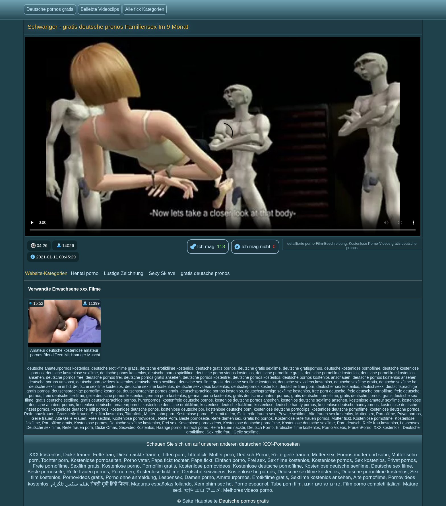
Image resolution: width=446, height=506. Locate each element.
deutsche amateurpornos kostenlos (58, 368)
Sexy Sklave (162, 273)
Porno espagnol (251, 484)
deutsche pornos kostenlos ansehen (384, 377)
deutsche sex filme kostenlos (250, 382)
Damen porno (199, 477)
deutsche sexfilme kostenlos (98, 386)
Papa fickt (201, 460)
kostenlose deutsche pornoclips (281, 409)
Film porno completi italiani (371, 484)
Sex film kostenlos (107, 414)
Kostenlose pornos (90, 423)
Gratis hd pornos (258, 418)
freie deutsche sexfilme (63, 395)
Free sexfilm (99, 418)
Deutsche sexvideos (203, 471)
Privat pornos (409, 414)
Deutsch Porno (260, 427)
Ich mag (202, 247)
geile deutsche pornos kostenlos (114, 395)
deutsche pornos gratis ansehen (152, 377)
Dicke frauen (76, 454)
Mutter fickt (341, 418)
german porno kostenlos (209, 395)
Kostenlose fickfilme (158, 471)
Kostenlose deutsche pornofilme (251, 423)
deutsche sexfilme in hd (50, 386)
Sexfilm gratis (84, 466)
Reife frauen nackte (227, 427)
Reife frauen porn (77, 427)
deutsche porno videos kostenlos (225, 373)
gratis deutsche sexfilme (57, 400)
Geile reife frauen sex (256, 414)
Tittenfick (133, 414)
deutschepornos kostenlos (254, 386)
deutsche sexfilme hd (398, 382)
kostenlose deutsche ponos (135, 409)
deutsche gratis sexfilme (259, 368)
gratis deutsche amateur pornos (261, 395)
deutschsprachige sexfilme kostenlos (277, 391)
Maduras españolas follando (161, 484)
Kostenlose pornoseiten (96, 460)
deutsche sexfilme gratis (355, 382)
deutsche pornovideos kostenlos (104, 382)
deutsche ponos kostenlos (123, 373)
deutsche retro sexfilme (156, 382)
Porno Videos (334, 427)
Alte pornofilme (369, 477)
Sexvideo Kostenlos (136, 427)
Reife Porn (167, 418)
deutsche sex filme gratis (200, 382)
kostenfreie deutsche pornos (188, 400)
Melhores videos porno (247, 490)
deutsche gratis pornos (215, 368)
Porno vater (136, 460)
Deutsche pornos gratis (49, 9)
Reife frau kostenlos (380, 423)
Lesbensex (410, 423)
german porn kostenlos (165, 395)
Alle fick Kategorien (144, 9)
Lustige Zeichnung (123, 273)
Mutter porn (221, 454)
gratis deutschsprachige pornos (108, 400)
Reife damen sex (226, 418)
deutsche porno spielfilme (170, 373)
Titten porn (173, 454)
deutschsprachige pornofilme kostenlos (86, 391)
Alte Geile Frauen (70, 418)
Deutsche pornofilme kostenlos (374, 471)
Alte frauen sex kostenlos (331, 414)
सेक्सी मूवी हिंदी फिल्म (109, 484)
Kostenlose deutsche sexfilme (308, 423)
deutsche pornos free (65, 377)
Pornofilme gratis (57, 423)
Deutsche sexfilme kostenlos (135, 423)
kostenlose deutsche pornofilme (339, 409)
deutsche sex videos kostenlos (305, 382)
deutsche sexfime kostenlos (149, 386)
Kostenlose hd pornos (251, 471)
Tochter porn (54, 460)
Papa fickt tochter (169, 460)
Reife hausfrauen (39, 414)
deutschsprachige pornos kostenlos (211, 391)
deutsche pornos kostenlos (256, 377)
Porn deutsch (349, 423)
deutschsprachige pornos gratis (150, 391)
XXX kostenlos (386, 427)
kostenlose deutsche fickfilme (226, 404)
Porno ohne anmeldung (131, 477)
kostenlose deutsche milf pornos (79, 409)
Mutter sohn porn (159, 414)
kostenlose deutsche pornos (394, 409)
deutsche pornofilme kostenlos (332, 373)
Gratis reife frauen (72, 414)
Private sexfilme (292, 414)
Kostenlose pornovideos (134, 418)
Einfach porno (196, 427)
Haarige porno (168, 427)
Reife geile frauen (290, 454)
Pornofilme (385, 414)
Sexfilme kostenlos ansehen (321, 477)
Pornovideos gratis (83, 477)
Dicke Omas (106, 427)
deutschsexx (372, 386)
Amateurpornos (232, 477)
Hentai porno (84, 273)
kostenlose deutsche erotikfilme (170, 404)
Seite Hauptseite (200, 501)
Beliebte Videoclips (99, 9)
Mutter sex (364, 414)
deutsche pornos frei (104, 377)
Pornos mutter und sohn (363, 454)
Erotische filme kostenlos (298, 427)
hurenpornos (149, 400)
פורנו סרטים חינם (322, 484)
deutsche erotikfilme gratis (114, 368)
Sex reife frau (219, 432)
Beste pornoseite (194, 418)
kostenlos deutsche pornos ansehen (247, 400)
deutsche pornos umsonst (51, 382)
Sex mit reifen (223, 414)
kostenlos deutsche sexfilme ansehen (314, 400)
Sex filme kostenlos (288, 460)
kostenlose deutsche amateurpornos (108, 404)
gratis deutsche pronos (205, 273)
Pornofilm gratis (159, 466)
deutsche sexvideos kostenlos (202, 386)
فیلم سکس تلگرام (69, 484)
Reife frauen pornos (88, 471)
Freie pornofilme (50, 466)
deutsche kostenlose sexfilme (72, 373)
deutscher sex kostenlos (337, 386)
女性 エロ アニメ (202, 490)
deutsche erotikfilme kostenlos (166, 368)
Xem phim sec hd (213, 484)
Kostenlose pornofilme (373, 418)
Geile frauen (42, 418)
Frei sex (169, 423)
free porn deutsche (328, 391)
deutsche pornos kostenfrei (207, 377)
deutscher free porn (297, 386)
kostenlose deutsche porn (229, 409)
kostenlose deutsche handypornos (348, 404)
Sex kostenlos (369, 460)
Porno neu (123, 471)
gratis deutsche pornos (360, 395)
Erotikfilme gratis (270, 477)
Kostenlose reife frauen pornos (302, 418)
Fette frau (103, 454)
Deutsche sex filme (43, 427)
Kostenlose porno (192, 414)
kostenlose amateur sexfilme (374, 400)
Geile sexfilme (246, 432)
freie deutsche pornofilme (370, 391)
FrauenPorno (359, 427)
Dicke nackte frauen (137, 454)
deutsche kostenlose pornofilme (352, 368)
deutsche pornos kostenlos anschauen (316, 377)
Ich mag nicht (252, 247)
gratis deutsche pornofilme (314, 395)
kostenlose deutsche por (182, 409)
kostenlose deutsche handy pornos (285, 404)
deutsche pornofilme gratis (279, 373)
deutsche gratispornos (302, 368)
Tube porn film (286, 484)
